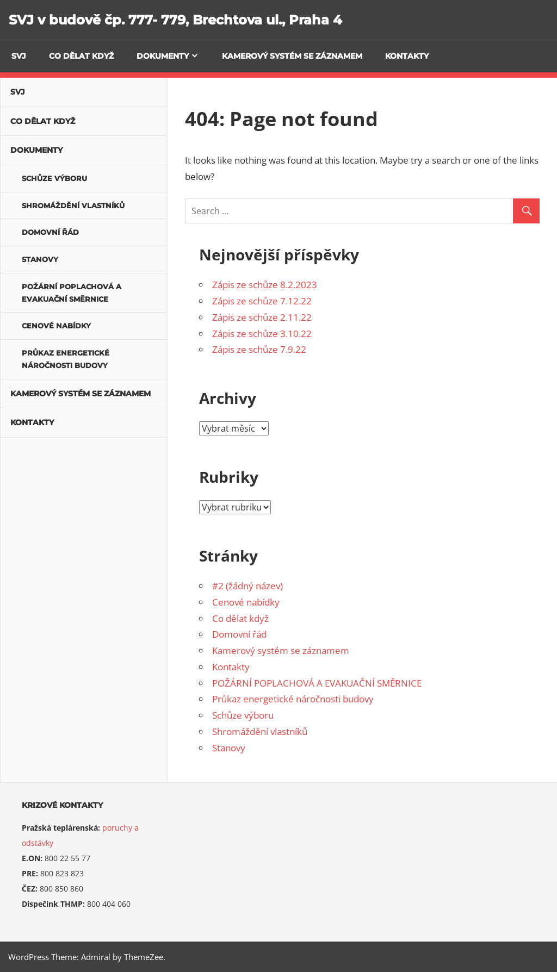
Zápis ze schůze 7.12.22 (262, 301)
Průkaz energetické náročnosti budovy (293, 699)
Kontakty (407, 56)
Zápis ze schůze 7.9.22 (259, 349)
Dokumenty (163, 56)
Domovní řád (239, 634)
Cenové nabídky (246, 602)
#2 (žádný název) (247, 586)
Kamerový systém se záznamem (292, 56)
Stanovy (228, 748)
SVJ (18, 56)
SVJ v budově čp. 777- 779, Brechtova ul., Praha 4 (175, 20)
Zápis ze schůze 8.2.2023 (264, 284)
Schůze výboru (243, 715)
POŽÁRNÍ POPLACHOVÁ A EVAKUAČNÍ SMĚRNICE (317, 683)
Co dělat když (81, 56)
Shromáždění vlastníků (259, 731)
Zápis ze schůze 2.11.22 (262, 317)
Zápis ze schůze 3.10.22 (262, 333)
